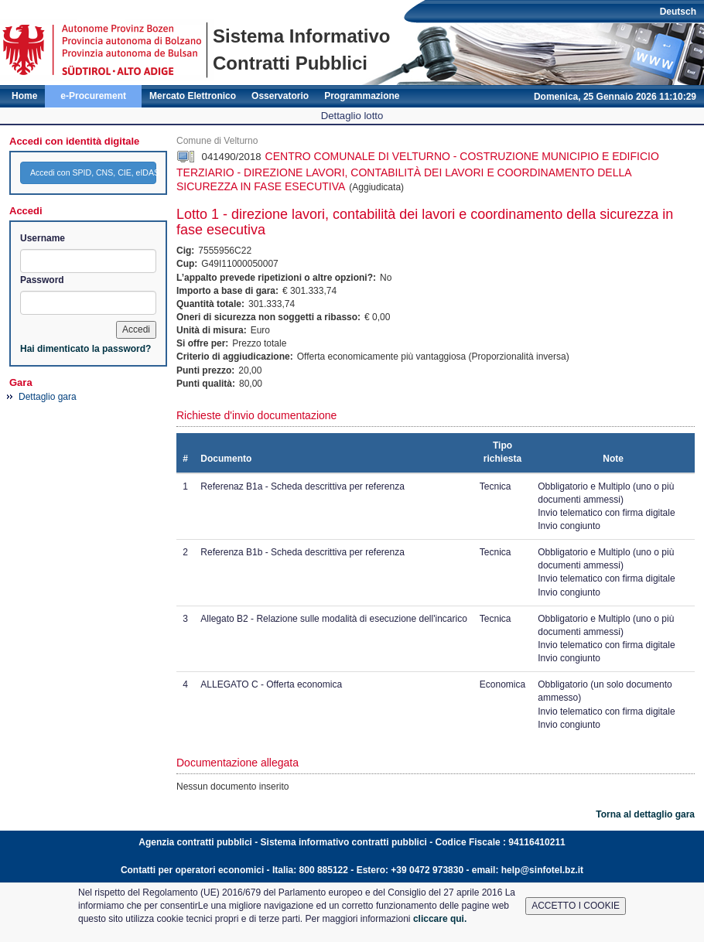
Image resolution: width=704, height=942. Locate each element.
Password (42, 280)
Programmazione (361, 95)
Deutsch (678, 11)
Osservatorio (280, 95)
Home (24, 95)
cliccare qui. (439, 918)
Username (42, 238)
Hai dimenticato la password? (85, 348)
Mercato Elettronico (192, 95)
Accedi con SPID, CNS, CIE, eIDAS (93, 172)
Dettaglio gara (48, 396)
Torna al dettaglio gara (645, 814)
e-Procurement (93, 95)
